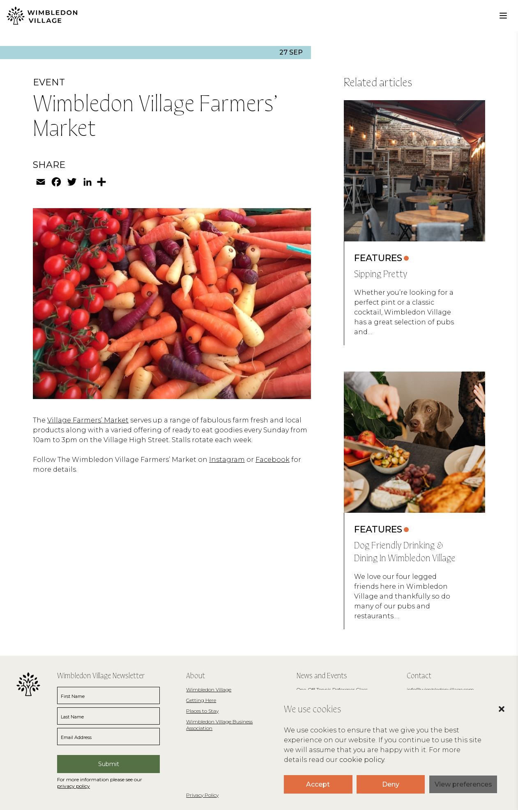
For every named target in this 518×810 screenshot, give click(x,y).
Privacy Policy (202, 795)
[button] (493, 721)
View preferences (463, 784)
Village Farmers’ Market (88, 420)
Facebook (273, 460)
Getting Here (201, 700)
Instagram (227, 460)
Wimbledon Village (208, 689)
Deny (390, 784)
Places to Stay (202, 711)
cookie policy (361, 760)
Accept (318, 784)
